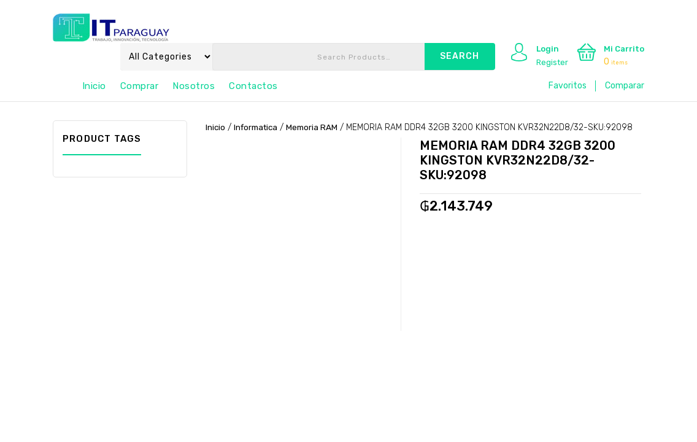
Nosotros (193, 85)
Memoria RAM (317, 127)
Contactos (253, 85)
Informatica (258, 127)
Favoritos (568, 85)
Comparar (624, 85)
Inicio (94, 85)
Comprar (139, 85)
